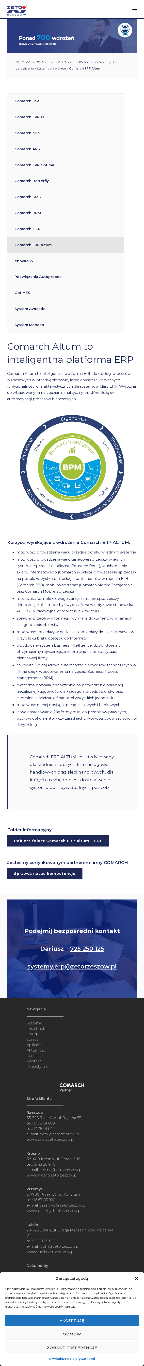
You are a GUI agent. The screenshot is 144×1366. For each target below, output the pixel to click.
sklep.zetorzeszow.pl (56, 1139)
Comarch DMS (28, 197)
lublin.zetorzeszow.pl (56, 1252)
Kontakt (34, 1061)
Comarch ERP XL (30, 117)
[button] (136, 1278)
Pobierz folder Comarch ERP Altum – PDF (58, 841)
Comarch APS (27, 149)
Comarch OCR (28, 229)
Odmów (72, 1334)
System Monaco (29, 325)
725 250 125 (87, 948)
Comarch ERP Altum (33, 245)
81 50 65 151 (43, 1241)
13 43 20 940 (44, 1164)
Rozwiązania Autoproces (38, 277)
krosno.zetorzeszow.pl (57, 1175)
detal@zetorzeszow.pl (59, 1134)
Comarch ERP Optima (34, 165)
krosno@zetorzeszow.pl (61, 1170)
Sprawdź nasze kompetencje (44, 873)
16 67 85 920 (44, 1200)
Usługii (32, 1034)
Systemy (34, 1023)
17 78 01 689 (44, 1123)
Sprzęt (32, 1039)
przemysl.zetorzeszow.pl (59, 1211)
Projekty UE (37, 1066)
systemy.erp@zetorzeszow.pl (72, 966)
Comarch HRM (28, 213)
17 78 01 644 (44, 1128)
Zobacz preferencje (72, 1347)
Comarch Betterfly (32, 181)
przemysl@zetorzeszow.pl (63, 1205)
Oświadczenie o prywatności (72, 1359)
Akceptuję (72, 1320)
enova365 (24, 261)
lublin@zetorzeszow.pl (59, 1246)
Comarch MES (27, 133)
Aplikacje (34, 1045)
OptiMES (22, 293)
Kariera (32, 1056)
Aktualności (37, 1050)
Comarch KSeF (28, 101)
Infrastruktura (38, 1028)
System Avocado (30, 309)
